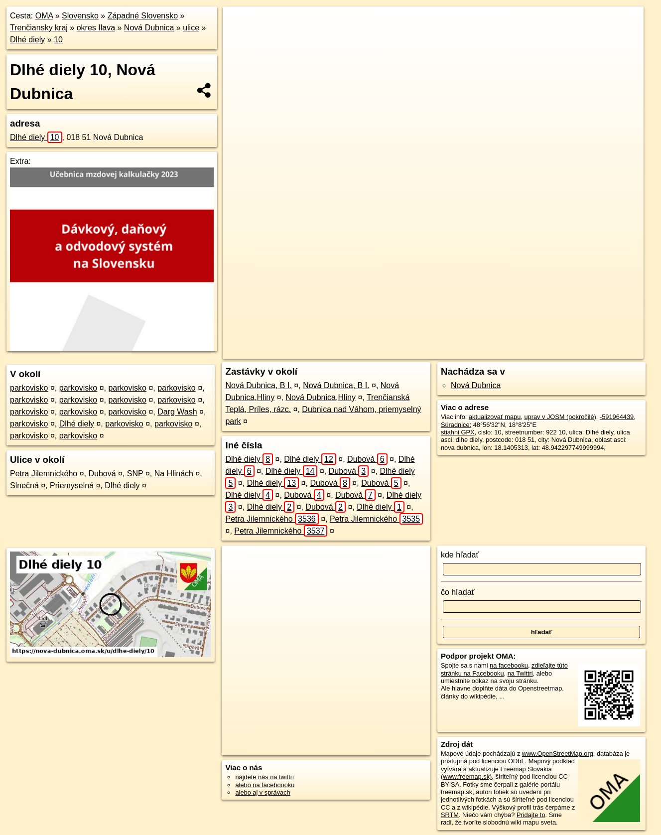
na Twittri (520, 673)
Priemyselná (72, 485)
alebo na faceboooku (264, 785)
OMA (44, 15)
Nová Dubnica (149, 27)
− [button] (240, 38)
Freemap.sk (495, 351)
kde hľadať (460, 555)
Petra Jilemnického (43, 473)
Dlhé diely (27, 39)
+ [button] (240, 23)
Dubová (102, 473)
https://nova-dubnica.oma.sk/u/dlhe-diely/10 (585, 351)
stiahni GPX (458, 432)
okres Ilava (96, 27)
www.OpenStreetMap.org (557, 753)
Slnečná (24, 485)
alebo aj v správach (262, 792)
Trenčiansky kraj (39, 27)
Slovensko (80, 15)
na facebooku (509, 665)
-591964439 (617, 416)
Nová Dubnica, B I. (258, 385)
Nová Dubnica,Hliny (320, 397)
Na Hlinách (173, 473)
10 (58, 39)
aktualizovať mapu (495, 416)
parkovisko (29, 388)
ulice (191, 27)
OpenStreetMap (443, 351)
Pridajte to (531, 815)
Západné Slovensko (143, 15)
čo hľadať (458, 592)
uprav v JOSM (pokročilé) (560, 416)
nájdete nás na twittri (264, 777)
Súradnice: (456, 424)
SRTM (450, 815)
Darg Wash (177, 412)
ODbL (516, 761)
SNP (135, 473)
